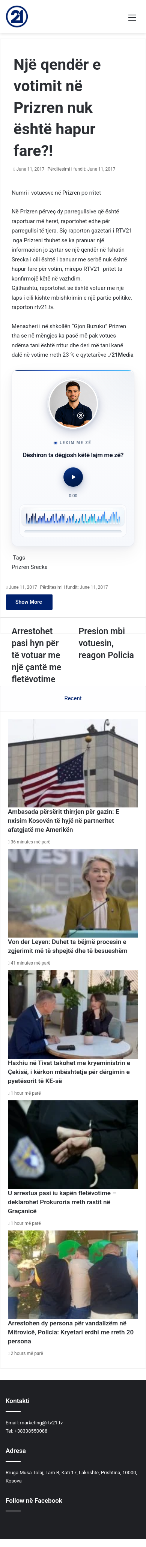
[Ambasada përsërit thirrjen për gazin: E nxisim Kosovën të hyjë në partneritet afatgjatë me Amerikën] (73, 763)
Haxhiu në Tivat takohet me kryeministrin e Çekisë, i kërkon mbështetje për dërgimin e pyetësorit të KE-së (69, 1072)
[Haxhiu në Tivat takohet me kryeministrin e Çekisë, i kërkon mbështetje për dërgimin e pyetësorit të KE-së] (73, 1014)
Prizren (20, 567)
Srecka (39, 567)
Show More (29, 602)
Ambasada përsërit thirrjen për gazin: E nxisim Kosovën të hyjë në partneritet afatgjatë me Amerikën (63, 820)
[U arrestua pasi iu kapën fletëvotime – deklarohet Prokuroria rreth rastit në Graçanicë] (73, 1144)
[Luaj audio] (73, 477)
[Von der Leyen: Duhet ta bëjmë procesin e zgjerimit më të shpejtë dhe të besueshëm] (73, 893)
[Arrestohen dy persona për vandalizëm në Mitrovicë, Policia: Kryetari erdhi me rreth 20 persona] (73, 1274)
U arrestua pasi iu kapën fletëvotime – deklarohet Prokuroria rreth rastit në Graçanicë (62, 1202)
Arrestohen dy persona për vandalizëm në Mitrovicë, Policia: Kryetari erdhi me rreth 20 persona (71, 1332)
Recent (72, 698)
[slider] (73, 531)
